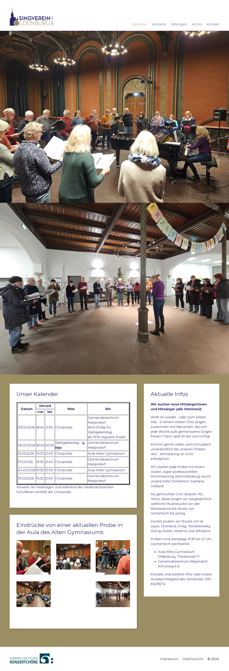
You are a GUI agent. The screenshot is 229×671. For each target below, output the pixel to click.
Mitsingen (179, 24)
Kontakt (213, 24)
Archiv (197, 24)
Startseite (139, 24)
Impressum (169, 659)
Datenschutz (193, 659)
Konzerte (159, 24)
